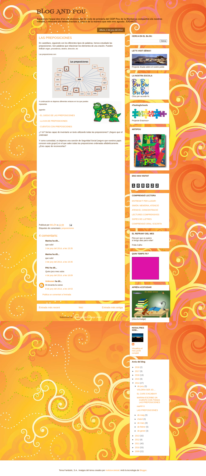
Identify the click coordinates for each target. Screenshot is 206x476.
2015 (137, 379)
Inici (81, 307)
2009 (137, 451)
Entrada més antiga (112, 307)
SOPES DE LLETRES (142, 219)
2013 (137, 436)
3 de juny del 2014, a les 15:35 (59, 248)
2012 (137, 439)
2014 (137, 383)
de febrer (141, 427)
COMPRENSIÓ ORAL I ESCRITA (147, 224)
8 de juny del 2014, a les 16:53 (59, 289)
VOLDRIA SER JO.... (146, 390)
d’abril (140, 419)
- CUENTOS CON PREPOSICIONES (55, 126)
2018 (137, 367)
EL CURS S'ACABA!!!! (147, 394)
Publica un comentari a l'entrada (56, 294)
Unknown (49, 281)
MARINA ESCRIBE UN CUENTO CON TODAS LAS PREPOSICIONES (148, 400)
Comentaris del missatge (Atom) (87, 317)
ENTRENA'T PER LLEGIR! (144, 201)
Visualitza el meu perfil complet (137, 350)
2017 (137, 371)
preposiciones (68, 228)
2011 (137, 443)
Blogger (143, 470)
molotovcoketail (112, 470)
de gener (141, 431)
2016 (137, 375)
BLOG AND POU (61, 11)
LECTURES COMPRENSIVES (145, 214)
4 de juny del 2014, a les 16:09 (59, 275)
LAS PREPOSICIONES (147, 410)
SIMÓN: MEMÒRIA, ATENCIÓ (145, 205)
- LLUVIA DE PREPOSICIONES (53, 121)
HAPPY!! (141, 406)
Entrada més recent (49, 307)
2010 (137, 447)
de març (141, 423)
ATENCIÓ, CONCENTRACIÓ (145, 210)
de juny (140, 386)
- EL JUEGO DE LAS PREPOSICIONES (57, 115)
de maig (141, 415)
